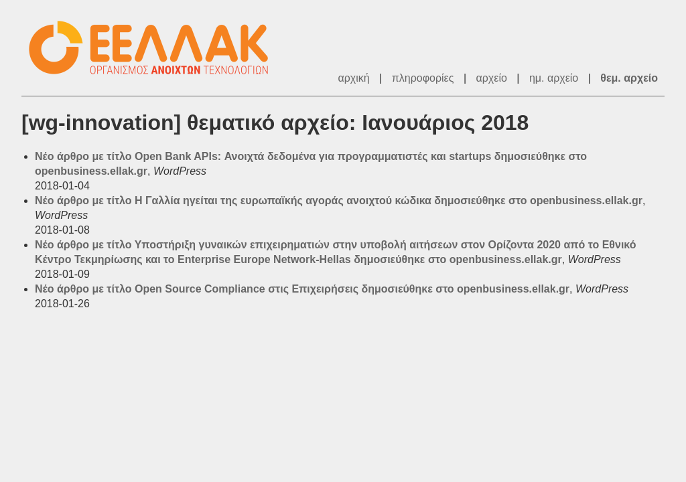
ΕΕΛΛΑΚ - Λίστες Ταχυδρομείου (155, 47)
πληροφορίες (423, 78)
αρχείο (491, 78)
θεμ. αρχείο (629, 78)
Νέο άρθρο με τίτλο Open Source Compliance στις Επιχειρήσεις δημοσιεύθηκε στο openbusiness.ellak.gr (302, 289)
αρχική (353, 78)
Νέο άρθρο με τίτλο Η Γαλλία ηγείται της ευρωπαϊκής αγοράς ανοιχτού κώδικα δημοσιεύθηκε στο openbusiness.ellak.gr (338, 200)
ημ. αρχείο (553, 78)
